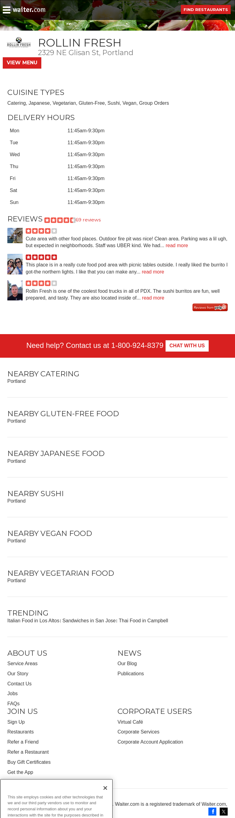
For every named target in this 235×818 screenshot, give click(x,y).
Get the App (20, 772)
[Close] (105, 800)
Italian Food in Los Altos (33, 620)
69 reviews (88, 220)
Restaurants (20, 731)
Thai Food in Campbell (143, 620)
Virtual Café (130, 722)
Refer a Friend (23, 741)
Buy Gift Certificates (28, 762)
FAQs (13, 703)
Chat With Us (187, 345)
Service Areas (22, 663)
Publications (131, 673)
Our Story (17, 673)
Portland (16, 381)
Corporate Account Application (150, 741)
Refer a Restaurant (28, 752)
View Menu (22, 63)
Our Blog (127, 663)
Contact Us (19, 683)
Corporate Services (138, 731)
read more (177, 245)
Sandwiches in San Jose (89, 620)
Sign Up (16, 722)
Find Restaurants (206, 9)
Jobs (12, 693)
